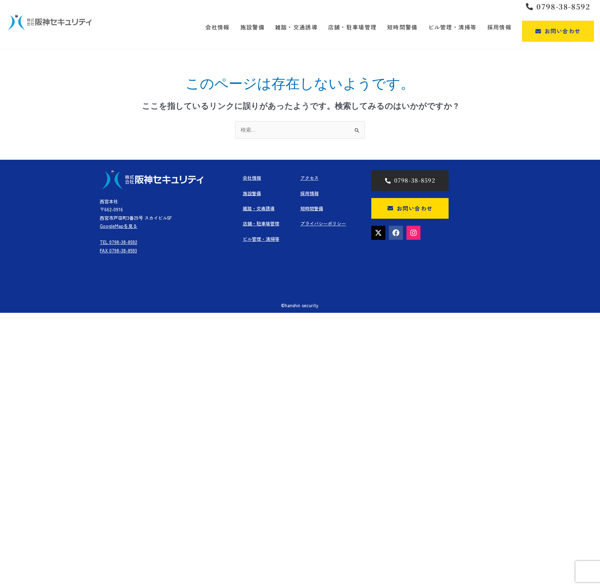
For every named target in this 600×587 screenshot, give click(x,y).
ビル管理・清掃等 (261, 239)
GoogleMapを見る (118, 226)
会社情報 (252, 177)
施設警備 (252, 193)
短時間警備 (311, 208)
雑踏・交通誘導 (259, 208)
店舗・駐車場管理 (261, 223)
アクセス (309, 177)
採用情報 (309, 193)
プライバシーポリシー (323, 223)
